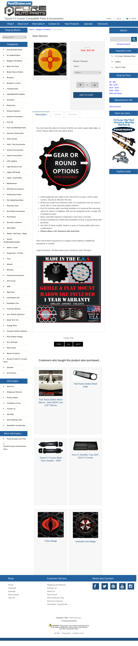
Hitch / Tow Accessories (14, 144)
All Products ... (10, 373)
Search (123, 30)
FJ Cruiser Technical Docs (124, 56)
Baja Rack (9, 292)
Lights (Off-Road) (11, 172)
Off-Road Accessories (13, 189)
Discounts (103, 24)
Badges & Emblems (43, 29)
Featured (12, 588)
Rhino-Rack (9, 348)
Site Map (8, 414)
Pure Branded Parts (12, 50)
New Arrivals (13, 594)
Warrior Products (11, 353)
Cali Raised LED (11, 298)
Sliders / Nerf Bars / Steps (15, 234)
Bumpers (8, 78)
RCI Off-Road (10, 342)
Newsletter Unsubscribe (14, 425)
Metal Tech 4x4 (11, 320)
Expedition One (11, 303)
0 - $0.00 (131, 19)
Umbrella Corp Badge (85, 541)
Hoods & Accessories (13, 150)
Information (37, 24)
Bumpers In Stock (12, 83)
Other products (115, 107)
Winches (8, 270)
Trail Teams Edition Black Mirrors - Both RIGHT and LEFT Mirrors (51, 402)
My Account (52, 594)
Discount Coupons (55, 601)
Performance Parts (12, 195)
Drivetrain (8, 100)
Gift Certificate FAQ (12, 420)
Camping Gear (10, 89)
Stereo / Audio (10, 248)
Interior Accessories (12, 156)
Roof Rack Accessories (14, 211)
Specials (88, 24)
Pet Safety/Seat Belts (13, 200)
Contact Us (54, 24)
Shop (9, 24)
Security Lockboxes (12, 222)
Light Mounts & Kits (12, 167)
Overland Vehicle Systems (15, 331)
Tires (7, 259)
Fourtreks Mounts (11, 309)
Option (76, 66)
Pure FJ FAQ (118, 67)
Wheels (8, 264)
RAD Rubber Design (13, 337)
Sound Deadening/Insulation (11, 240)
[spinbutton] (87, 85)
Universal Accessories (13, 275)
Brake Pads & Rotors (13, 72)
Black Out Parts (11, 66)
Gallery (116, 62)
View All (11, 598)
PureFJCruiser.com (75, 618)
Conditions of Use (12, 403)
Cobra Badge (51, 541)
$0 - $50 (112, 82)
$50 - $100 (113, 85)
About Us (22, 24)
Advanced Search (123, 44)
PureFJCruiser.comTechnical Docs (14, 446)
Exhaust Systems (11, 111)
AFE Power (9, 281)
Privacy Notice (10, 398)
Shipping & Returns (12, 392)
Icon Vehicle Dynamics (13, 314)
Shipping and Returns (56, 585)
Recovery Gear (11, 206)
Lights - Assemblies (12, 178)
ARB (6, 286)
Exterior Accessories (13, 117)
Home (109, 19)
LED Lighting (10, 161)
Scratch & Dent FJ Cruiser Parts (15, 360)
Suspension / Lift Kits (13, 253)
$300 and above (115, 93)
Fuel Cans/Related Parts (14, 128)
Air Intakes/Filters (11, 55)
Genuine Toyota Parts (13, 133)
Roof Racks (9, 217)
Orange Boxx (10, 325)
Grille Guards (10, 139)
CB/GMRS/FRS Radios (14, 94)
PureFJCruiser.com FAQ (14, 439)
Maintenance (10, 183)
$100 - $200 (114, 88)
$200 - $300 (114, 90)
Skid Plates (9, 228)
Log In (118, 19)
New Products (72, 24)
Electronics (9, 105)
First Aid (8, 122)
